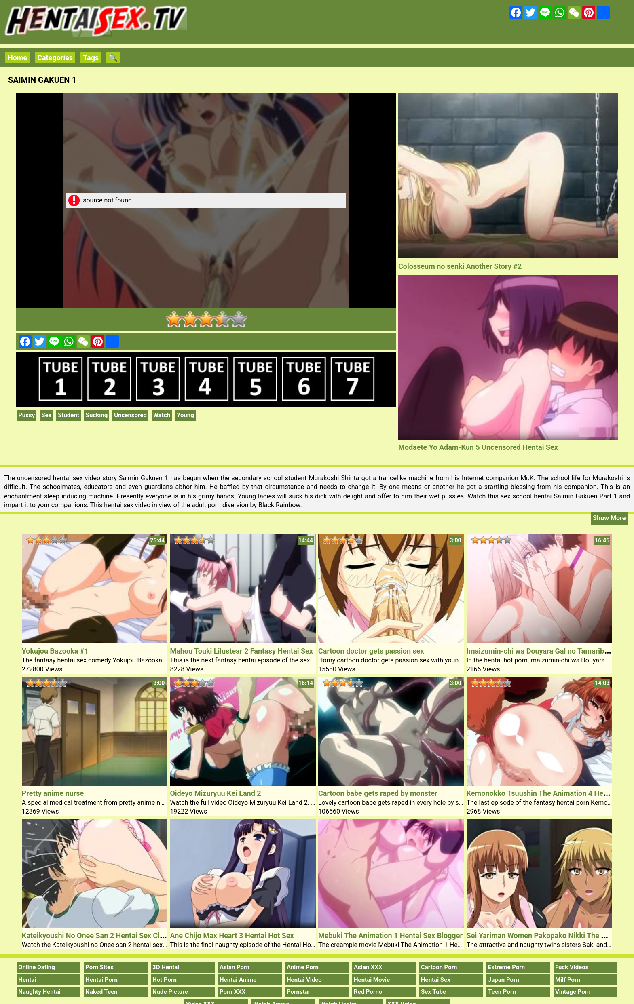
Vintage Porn (573, 992)
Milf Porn (567, 979)
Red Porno (368, 992)
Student (68, 415)
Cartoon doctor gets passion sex (371, 651)
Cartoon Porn (439, 967)
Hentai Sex (435, 979)
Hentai (27, 979)
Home (17, 57)
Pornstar (298, 992)
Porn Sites (99, 967)
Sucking (97, 415)
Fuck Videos (572, 967)
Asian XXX (368, 967)
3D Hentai (165, 967)
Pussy (26, 415)
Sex (46, 415)
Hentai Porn (101, 979)
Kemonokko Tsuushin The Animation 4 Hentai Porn (550, 793)
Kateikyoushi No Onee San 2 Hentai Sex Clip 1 (97, 935)
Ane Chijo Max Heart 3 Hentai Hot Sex (232, 935)
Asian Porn (234, 967)
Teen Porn (502, 992)
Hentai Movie (372, 979)
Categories (55, 57)
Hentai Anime (238, 979)
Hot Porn (164, 979)
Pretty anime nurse (53, 793)
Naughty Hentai (39, 992)
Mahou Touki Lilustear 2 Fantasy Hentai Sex (241, 651)
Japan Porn (503, 979)
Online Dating (36, 967)
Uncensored (130, 415)
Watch (161, 415)
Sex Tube (433, 992)
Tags (91, 57)
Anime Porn (303, 967)
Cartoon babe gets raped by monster (377, 793)
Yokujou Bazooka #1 (55, 651)
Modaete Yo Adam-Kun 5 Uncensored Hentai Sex (478, 447)
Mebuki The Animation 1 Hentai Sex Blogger (390, 935)
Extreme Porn (506, 967)
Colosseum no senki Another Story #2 (460, 266)
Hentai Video (304, 979)
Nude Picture (170, 992)
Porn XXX (232, 992)
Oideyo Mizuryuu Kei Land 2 (215, 793)
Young (185, 415)
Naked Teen (101, 992)
